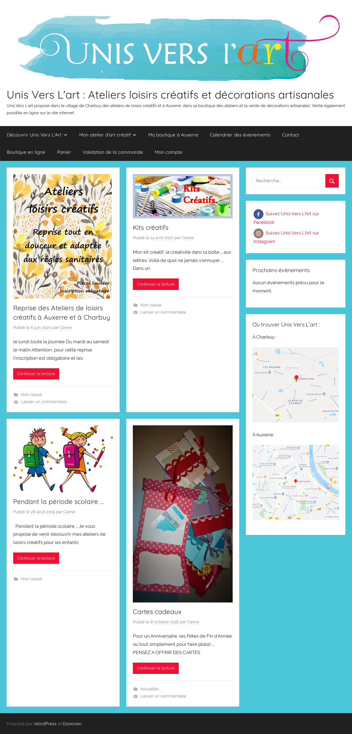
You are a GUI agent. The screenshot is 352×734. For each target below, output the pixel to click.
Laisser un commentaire (44, 401)
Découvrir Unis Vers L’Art (37, 135)
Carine (66, 327)
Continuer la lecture (36, 373)
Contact (290, 135)
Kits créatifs (150, 227)
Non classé (31, 394)
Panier (64, 152)
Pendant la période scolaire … (58, 501)
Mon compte (168, 152)
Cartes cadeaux (157, 611)
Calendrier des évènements (240, 135)
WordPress (45, 723)
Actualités (149, 688)
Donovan (72, 723)
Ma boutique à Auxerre (173, 135)
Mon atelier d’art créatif (108, 135)
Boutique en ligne (26, 152)
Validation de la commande (113, 152)
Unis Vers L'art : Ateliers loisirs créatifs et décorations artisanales (170, 94)
